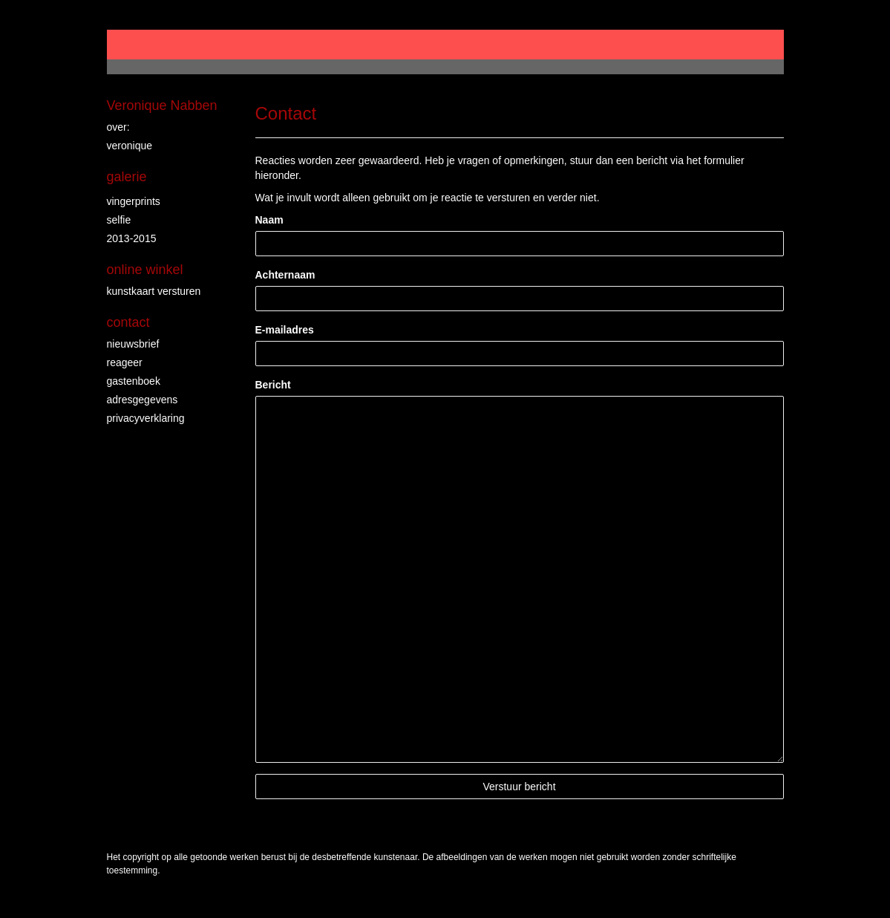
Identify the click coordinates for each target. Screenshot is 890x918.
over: (118, 127)
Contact (128, 322)
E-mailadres (284, 330)
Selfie (119, 220)
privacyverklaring (146, 418)
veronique (130, 146)
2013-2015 (132, 238)
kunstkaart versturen (154, 291)
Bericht (273, 385)
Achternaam (285, 275)
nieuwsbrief (133, 344)
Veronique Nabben (162, 105)
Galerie (127, 176)
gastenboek (133, 381)
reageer (125, 362)
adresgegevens (142, 400)
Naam (269, 220)
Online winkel (145, 269)
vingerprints (133, 201)
